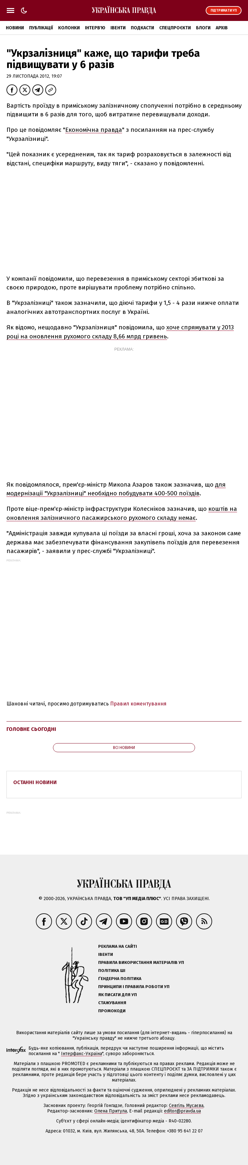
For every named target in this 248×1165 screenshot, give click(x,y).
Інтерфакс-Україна (81, 1053)
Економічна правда (93, 129)
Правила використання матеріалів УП (141, 962)
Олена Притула (110, 1111)
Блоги (203, 28)
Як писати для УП (117, 994)
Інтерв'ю (95, 28)
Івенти (118, 28)
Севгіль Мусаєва (186, 1105)
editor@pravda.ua (182, 1111)
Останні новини (35, 782)
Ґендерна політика (119, 978)
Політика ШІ (111, 970)
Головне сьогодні (31, 729)
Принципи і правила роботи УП (134, 986)
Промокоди (112, 1010)
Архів (222, 28)
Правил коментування (138, 704)
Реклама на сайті (117, 946)
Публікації (41, 28)
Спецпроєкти (175, 28)
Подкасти (142, 28)
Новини (15, 28)
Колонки (69, 28)
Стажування (112, 1002)
